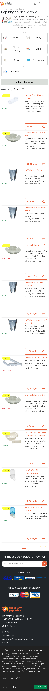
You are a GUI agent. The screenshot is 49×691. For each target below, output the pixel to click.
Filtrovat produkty (25, 81)
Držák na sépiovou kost (36, 357)
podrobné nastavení (11, 677)
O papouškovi (8, 635)
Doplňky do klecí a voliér (18, 9)
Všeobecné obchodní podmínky (17, 639)
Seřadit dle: (6, 89)
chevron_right (45, 546)
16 (40, 546)
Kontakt (5, 642)
